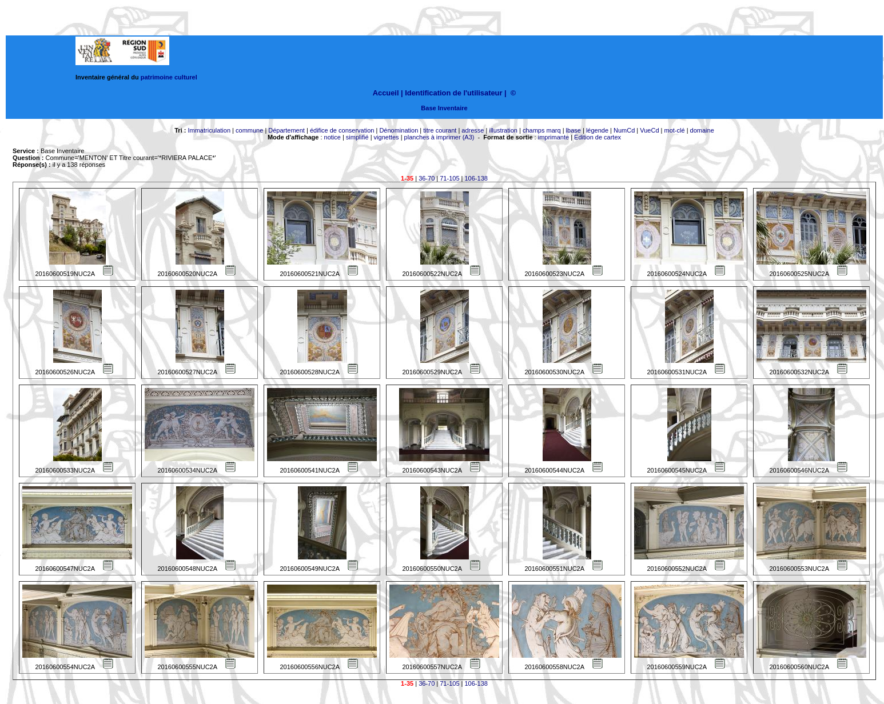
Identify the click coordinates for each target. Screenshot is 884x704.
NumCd (624, 130)
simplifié (357, 137)
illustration (503, 130)
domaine (702, 130)
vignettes (386, 137)
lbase (573, 130)
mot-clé (674, 130)
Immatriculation (209, 130)
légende (597, 130)
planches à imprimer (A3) (439, 137)
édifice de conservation (342, 130)
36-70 (427, 178)
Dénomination (398, 130)
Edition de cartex (597, 137)
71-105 (449, 178)
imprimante (553, 137)
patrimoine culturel (169, 77)
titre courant (439, 130)
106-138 (476, 178)
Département (286, 130)
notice (332, 137)
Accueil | (388, 93)
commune (249, 130)
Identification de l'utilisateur (453, 93)
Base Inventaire (444, 108)
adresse (472, 130)
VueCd (649, 130)
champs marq (542, 130)
